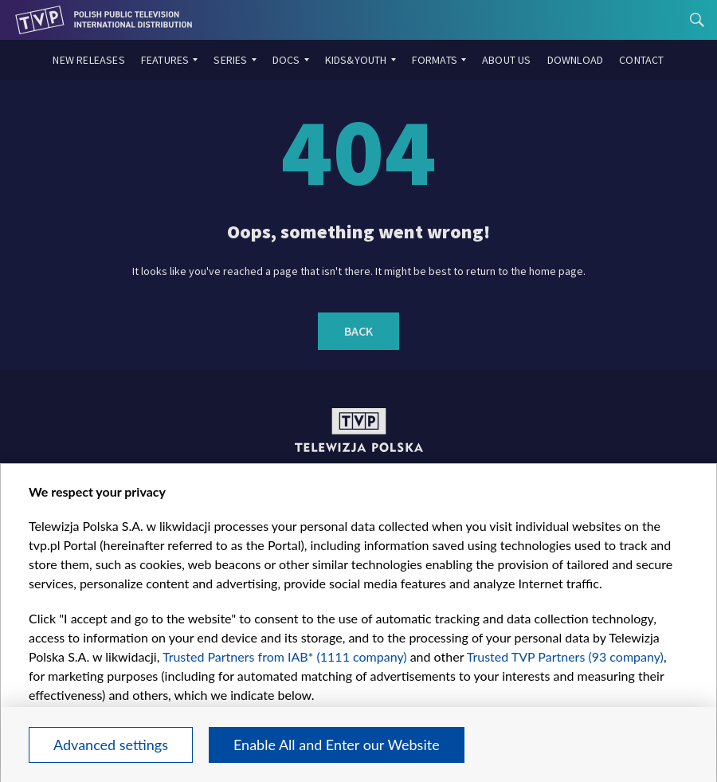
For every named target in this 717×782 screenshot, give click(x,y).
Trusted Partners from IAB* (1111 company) (285, 656)
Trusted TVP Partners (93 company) (565, 656)
